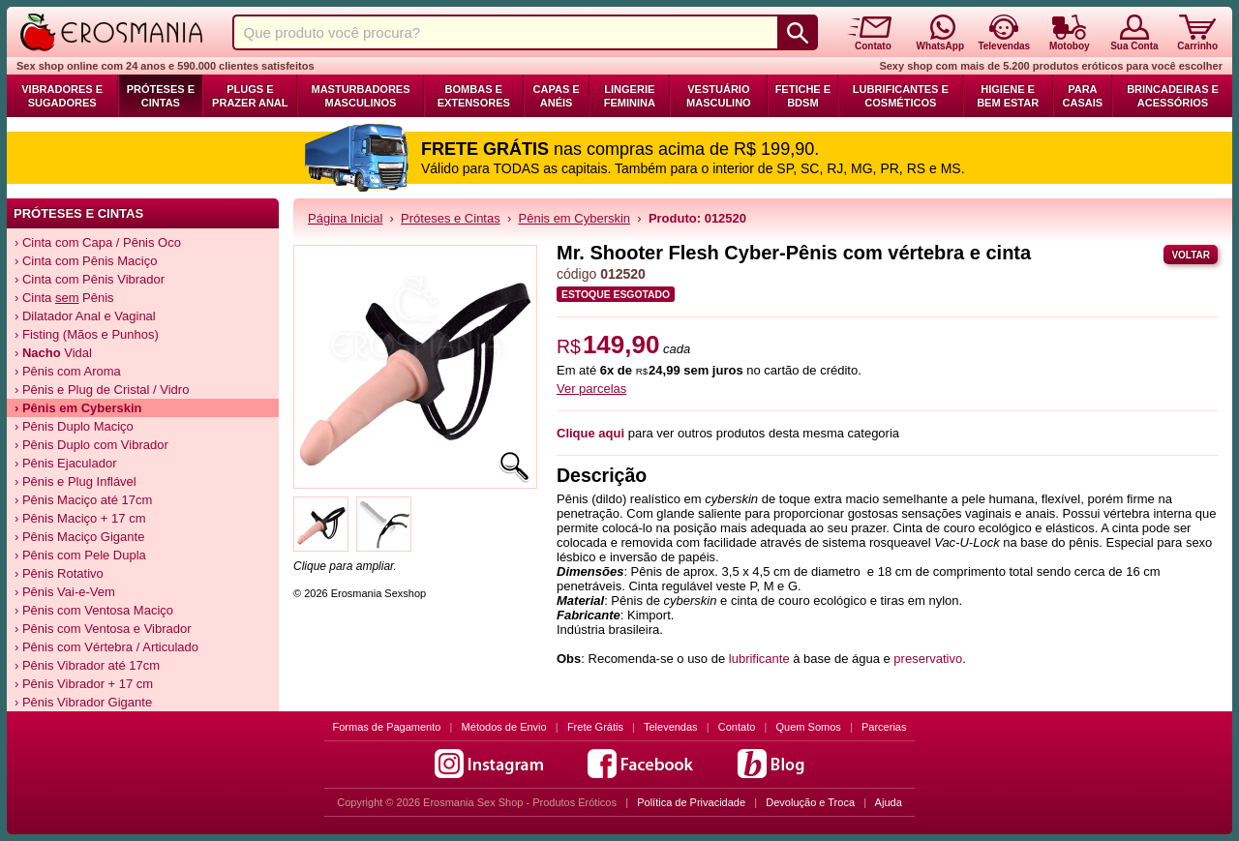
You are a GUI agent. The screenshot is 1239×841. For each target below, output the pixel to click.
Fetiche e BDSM (803, 95)
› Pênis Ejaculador (66, 463)
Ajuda (888, 802)
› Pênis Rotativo (59, 573)
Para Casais (1083, 95)
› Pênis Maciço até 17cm (83, 500)
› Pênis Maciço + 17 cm (80, 518)
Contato (737, 727)
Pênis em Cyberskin (575, 218)
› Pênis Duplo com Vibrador (91, 444)
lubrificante (759, 658)
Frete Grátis (595, 727)
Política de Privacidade (691, 802)
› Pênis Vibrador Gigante (83, 702)
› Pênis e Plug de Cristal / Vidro (102, 389)
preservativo (927, 658)
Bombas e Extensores (474, 95)
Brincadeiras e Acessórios (1173, 95)
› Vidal (53, 352)
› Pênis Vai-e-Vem (65, 592)
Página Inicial (345, 218)
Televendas (671, 727)
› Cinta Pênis (64, 297)
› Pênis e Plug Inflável (75, 481)
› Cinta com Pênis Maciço (86, 261)
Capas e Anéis (556, 95)
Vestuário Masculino (718, 95)
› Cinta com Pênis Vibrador (90, 279)
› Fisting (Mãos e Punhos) (87, 334)
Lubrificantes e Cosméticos (901, 95)
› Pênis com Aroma (68, 371)
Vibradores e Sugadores (62, 95)
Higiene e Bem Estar (1008, 95)
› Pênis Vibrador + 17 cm (84, 683)
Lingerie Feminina (629, 95)
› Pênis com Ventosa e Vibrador (103, 628)
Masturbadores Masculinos (360, 95)
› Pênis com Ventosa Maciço (94, 610)
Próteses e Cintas (161, 95)
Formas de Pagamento (387, 727)
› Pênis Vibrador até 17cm (87, 665)
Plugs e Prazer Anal (249, 95)
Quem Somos (808, 727)
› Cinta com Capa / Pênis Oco (98, 242)
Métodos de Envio (504, 727)
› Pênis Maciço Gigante (79, 536)
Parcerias (883, 727)
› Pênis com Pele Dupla (80, 555)
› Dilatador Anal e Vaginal (85, 316)
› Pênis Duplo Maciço (74, 426)
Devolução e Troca (810, 802)
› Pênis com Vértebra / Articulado (106, 647)
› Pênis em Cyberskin (78, 408)
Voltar (1190, 255)
